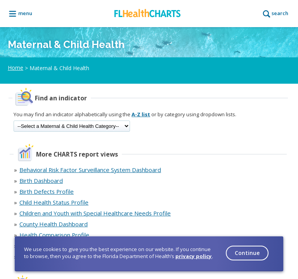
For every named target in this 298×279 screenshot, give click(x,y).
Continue (247, 253)
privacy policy (193, 256)
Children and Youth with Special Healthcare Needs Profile (95, 213)
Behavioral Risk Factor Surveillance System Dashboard (90, 170)
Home (15, 67)
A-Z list (141, 114)
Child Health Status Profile (53, 202)
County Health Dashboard (53, 224)
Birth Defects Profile (46, 191)
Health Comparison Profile (54, 235)
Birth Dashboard (41, 180)
